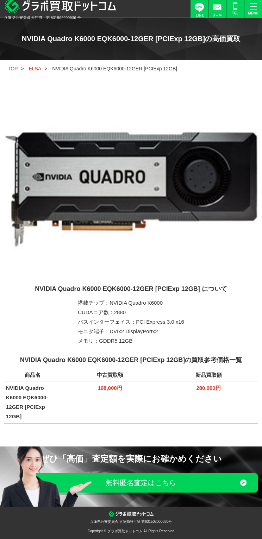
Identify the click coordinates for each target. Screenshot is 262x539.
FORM (217, 9)
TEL (235, 13)
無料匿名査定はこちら (141, 483)
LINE (199, 9)
